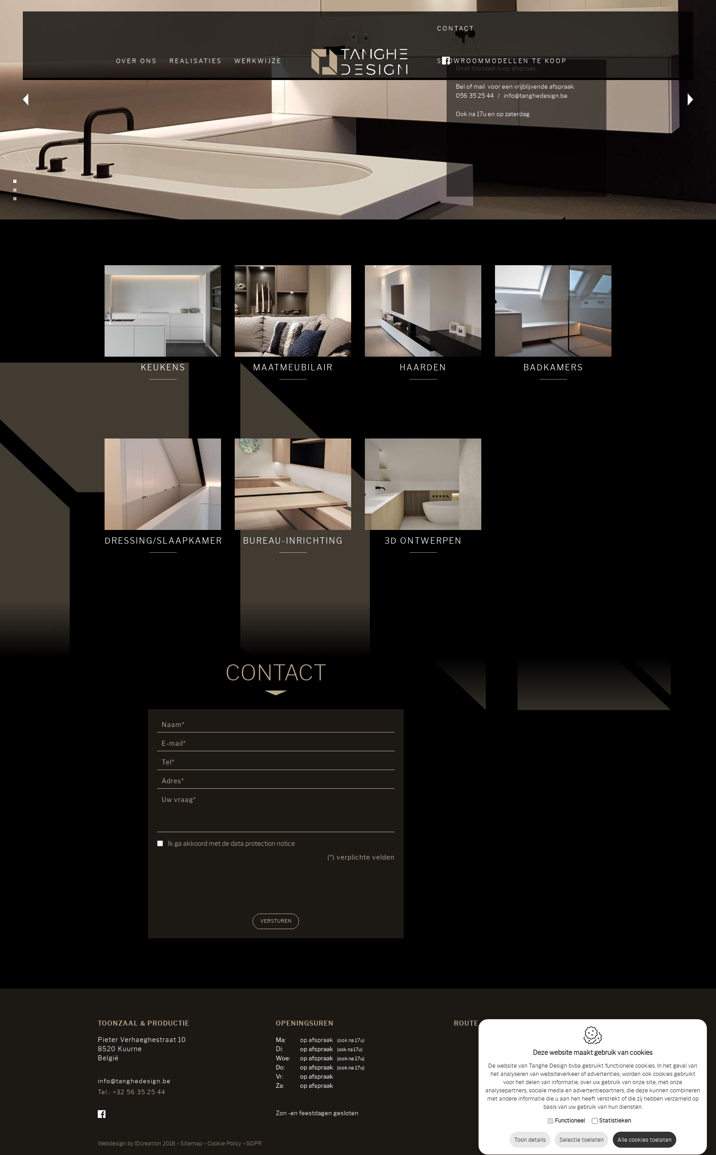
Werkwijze (258, 28)
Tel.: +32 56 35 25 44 (131, 1092)
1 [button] (14, 181)
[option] (358, 109)
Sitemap (191, 1143)
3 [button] (14, 198)
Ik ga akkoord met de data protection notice (231, 844)
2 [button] (14, 190)
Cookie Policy (224, 1143)
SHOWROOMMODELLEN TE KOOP (552, 28)
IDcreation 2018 (136, 1143)
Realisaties (195, 28)
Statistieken (615, 1111)
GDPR (254, 1143)
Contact (455, 28)
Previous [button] (36, 109)
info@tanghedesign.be (134, 1081)
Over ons (136, 28)
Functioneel (570, 1111)
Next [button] (680, 109)
